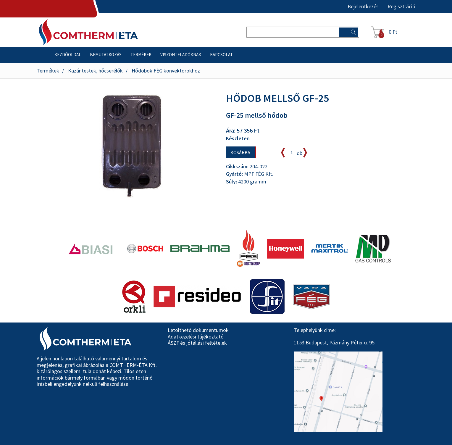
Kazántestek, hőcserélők (95, 70)
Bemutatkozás (106, 54)
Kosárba (240, 152)
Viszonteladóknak (180, 54)
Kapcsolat (221, 54)
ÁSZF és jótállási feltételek (197, 342)
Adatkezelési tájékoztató (196, 336)
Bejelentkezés (363, 6)
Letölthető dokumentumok (198, 330)
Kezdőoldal (67, 54)
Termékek (140, 54)
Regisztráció (401, 6)
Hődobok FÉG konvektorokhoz (166, 70)
